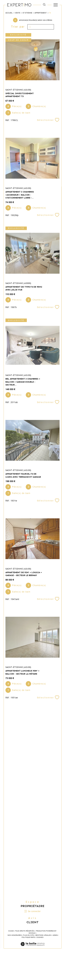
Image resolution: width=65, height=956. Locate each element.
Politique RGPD (28, 937)
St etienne (27, 13)
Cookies (39, 937)
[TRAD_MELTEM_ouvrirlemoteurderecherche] (44, 5)
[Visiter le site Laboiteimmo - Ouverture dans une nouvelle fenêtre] (32, 947)
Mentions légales (43, 935)
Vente (17, 13)
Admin (55, 935)
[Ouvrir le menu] (56, 5)
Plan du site (28, 935)
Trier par (18, 26)
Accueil (9, 13)
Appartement (41, 13)
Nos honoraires (15, 935)
